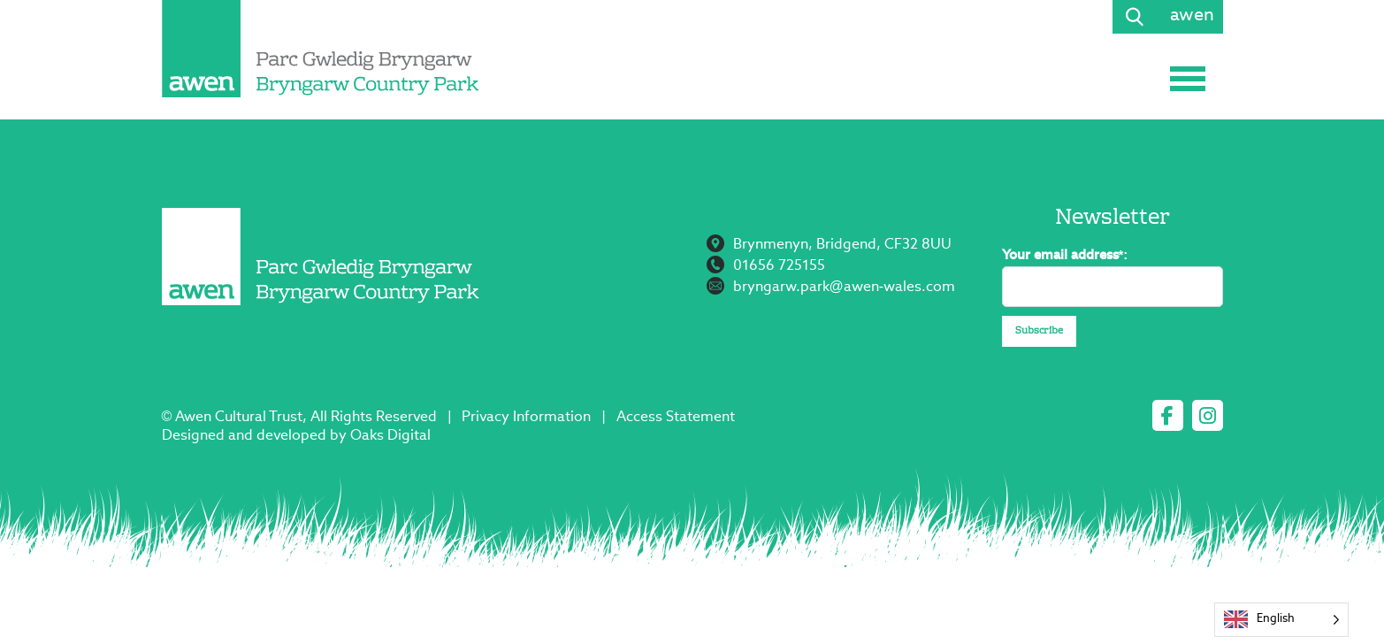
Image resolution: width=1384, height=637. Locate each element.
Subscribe (1039, 331)
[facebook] (1167, 415)
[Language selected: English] (1281, 619)
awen (1192, 16)
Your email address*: (1065, 255)
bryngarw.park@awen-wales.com (844, 287)
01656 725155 (779, 266)
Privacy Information (526, 418)
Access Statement (675, 418)
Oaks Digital (390, 436)
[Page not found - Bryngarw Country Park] (321, 48)
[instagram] (1207, 415)
